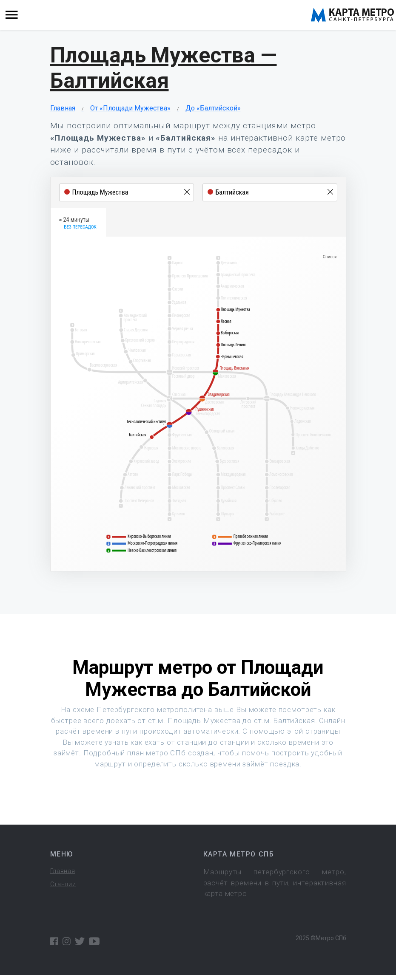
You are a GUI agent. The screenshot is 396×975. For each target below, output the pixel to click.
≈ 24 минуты (78, 223)
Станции (63, 884)
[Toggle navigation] (11, 15)
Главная (62, 108)
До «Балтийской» (213, 108)
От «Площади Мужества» (130, 108)
